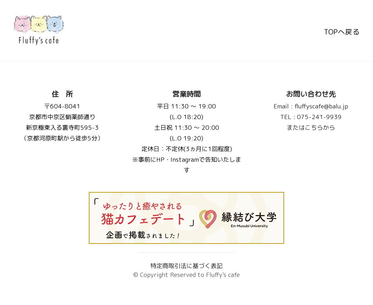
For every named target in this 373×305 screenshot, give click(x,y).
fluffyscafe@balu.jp (311, 106)
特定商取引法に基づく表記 (186, 266)
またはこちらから (311, 127)
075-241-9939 (311, 117)
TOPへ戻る (342, 31)
